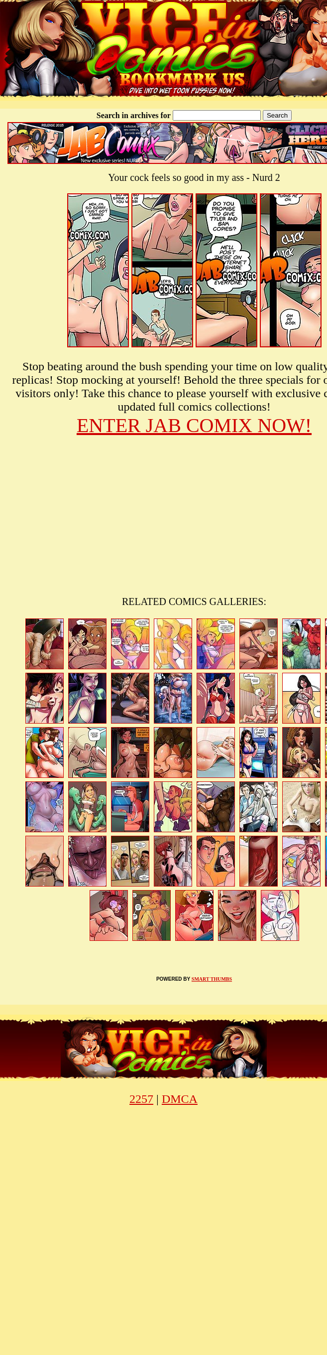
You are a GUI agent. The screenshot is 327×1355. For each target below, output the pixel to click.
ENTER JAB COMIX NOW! (194, 425)
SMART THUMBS (212, 979)
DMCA (180, 1098)
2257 (141, 1098)
